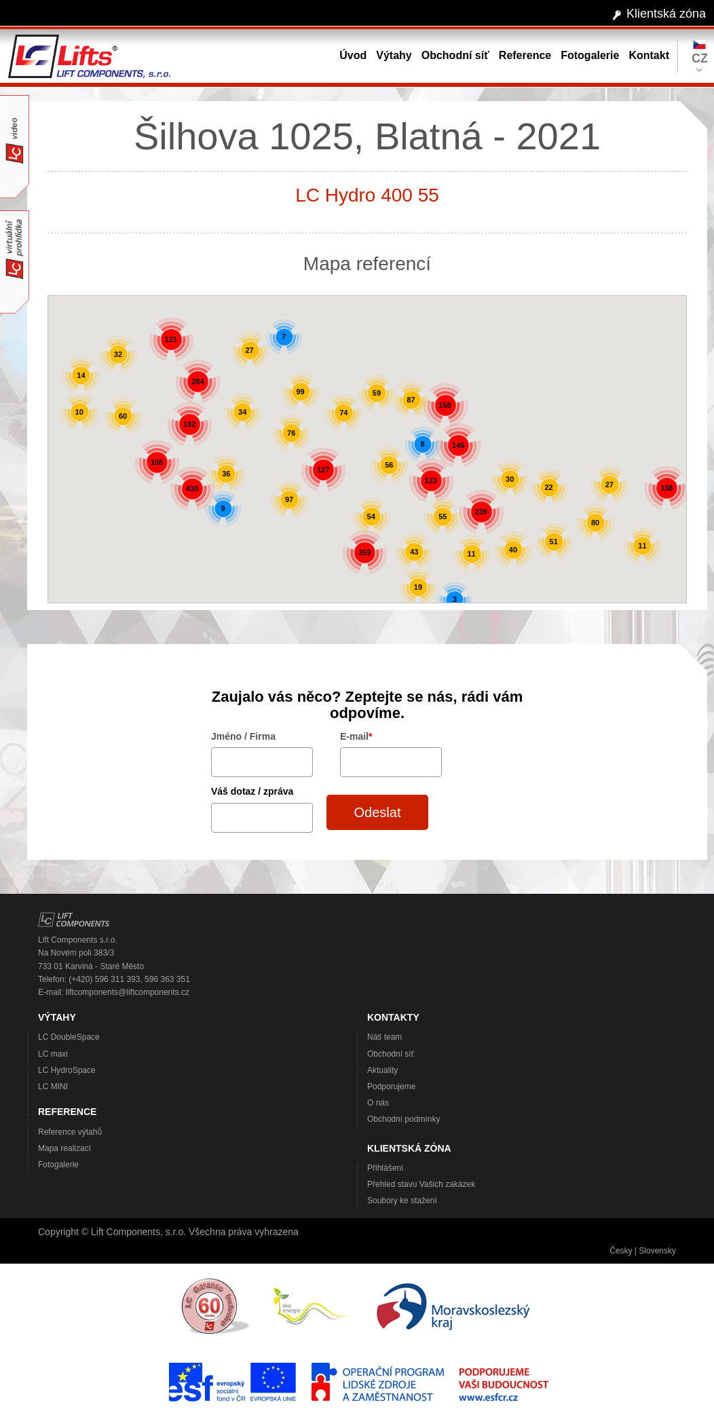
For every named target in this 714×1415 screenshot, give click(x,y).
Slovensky (657, 1251)
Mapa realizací (64, 1148)
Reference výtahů (70, 1132)
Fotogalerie (58, 1164)
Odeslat (377, 812)
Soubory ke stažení (402, 1200)
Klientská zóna (666, 13)
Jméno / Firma (243, 736)
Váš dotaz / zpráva (252, 791)
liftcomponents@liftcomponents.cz (127, 992)
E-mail (356, 736)
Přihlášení (385, 1168)
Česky (620, 1251)
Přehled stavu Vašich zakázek (421, 1184)
